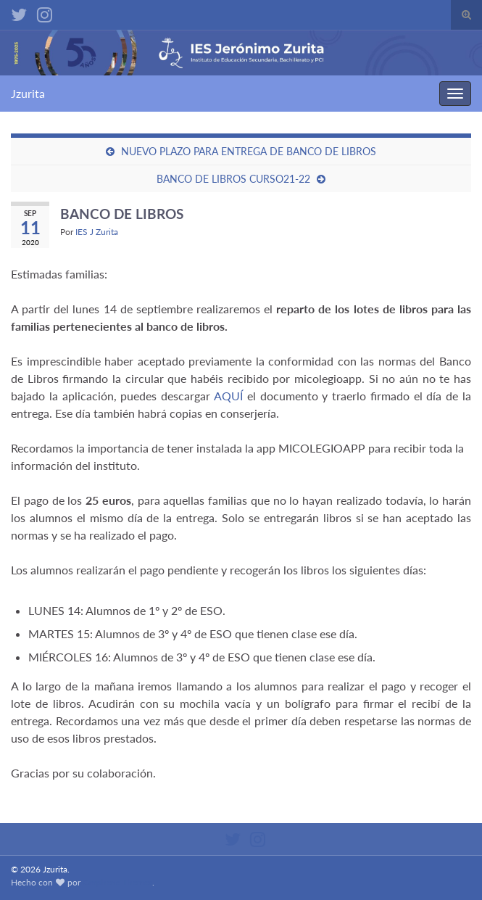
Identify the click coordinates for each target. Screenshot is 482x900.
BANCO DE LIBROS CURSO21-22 (233, 179)
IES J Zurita (96, 231)
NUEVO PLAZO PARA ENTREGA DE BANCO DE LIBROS (248, 151)
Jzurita (28, 93)
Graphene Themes (117, 882)
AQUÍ (228, 395)
